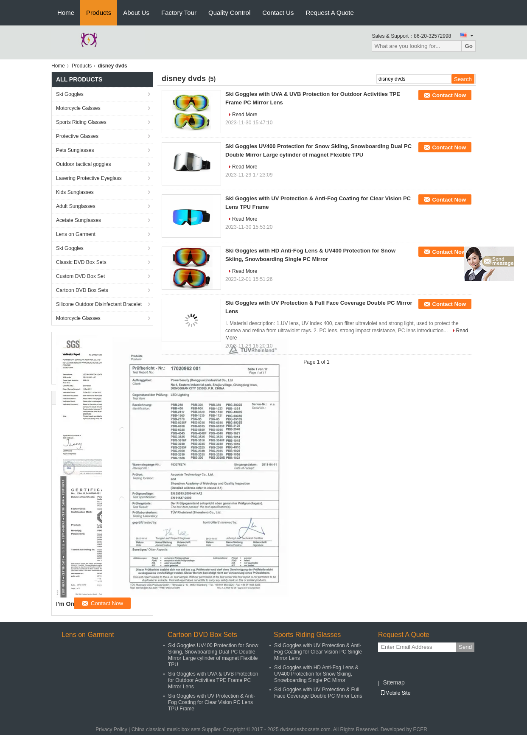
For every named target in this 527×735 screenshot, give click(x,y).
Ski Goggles (70, 94)
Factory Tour (178, 12)
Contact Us (278, 12)
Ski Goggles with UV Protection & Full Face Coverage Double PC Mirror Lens (318, 693)
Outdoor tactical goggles (83, 164)
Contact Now (449, 95)
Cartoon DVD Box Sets (82, 290)
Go (469, 46)
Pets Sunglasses (75, 150)
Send (465, 647)
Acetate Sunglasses (78, 220)
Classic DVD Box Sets (81, 262)
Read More (244, 115)
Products (98, 12)
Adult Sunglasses (75, 206)
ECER (420, 729)
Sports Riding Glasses (81, 122)
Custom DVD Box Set (80, 276)
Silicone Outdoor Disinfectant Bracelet (99, 304)
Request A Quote (329, 12)
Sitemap (393, 682)
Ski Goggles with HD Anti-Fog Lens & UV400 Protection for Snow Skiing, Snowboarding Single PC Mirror (316, 674)
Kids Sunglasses (75, 192)
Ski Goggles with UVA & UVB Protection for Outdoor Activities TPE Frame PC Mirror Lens (213, 680)
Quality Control (229, 12)
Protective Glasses (77, 136)
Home (65, 12)
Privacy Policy (111, 729)
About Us (136, 12)
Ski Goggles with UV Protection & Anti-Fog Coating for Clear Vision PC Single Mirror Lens (318, 651)
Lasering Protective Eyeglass (89, 178)
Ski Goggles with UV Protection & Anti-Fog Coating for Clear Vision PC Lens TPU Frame (211, 702)
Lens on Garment (75, 234)
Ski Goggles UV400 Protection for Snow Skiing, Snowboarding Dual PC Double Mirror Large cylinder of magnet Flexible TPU (213, 655)
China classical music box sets (166, 729)
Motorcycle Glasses (78, 318)
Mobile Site (395, 693)
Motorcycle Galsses (78, 108)
